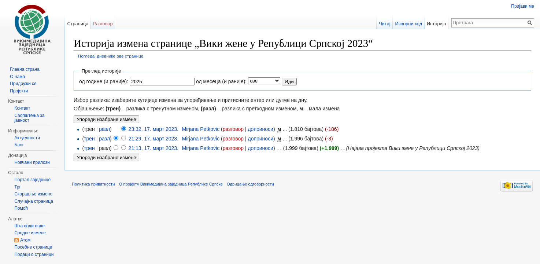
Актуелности (27, 137)
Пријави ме (522, 6)
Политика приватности (93, 184)
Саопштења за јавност (29, 118)
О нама (17, 76)
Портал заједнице (32, 179)
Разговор (102, 23)
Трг (17, 187)
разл (104, 129)
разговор (233, 129)
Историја (436, 23)
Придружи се (23, 83)
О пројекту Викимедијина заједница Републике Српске (171, 184)
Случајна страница (33, 201)
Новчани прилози (32, 162)
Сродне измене (30, 232)
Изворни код (408, 23)
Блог (19, 144)
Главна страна (25, 69)
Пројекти (19, 91)
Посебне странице (33, 247)
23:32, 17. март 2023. (153, 129)
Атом (25, 240)
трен (89, 139)
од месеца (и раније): (221, 81)
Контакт (22, 108)
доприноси (260, 129)
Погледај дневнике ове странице (111, 56)
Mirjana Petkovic (200, 129)
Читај (384, 23)
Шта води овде (29, 225)
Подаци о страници (33, 254)
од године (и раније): (103, 81)
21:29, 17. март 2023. (153, 139)
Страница (77, 23)
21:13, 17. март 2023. (153, 148)
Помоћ (21, 208)
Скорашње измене (33, 194)
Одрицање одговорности (250, 184)
